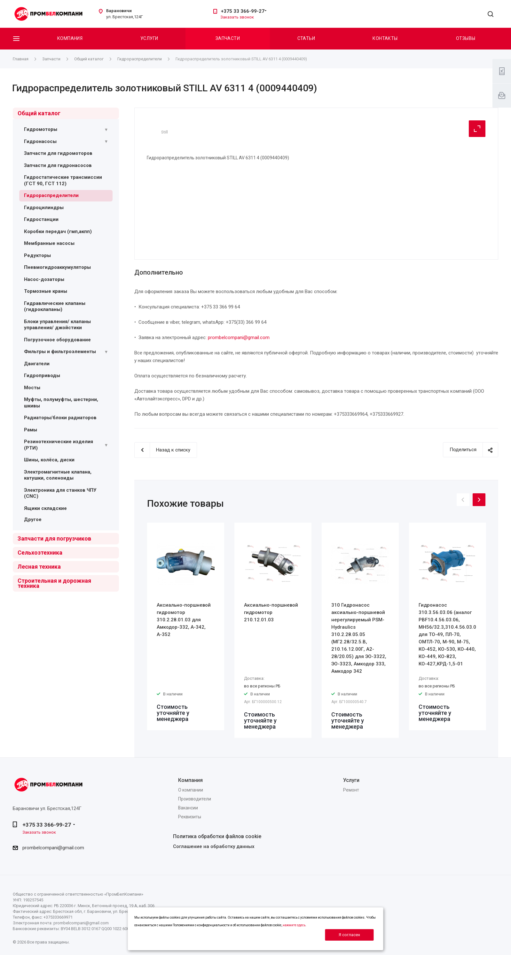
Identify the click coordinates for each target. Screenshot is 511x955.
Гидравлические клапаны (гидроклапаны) (54, 306)
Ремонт (351, 789)
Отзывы (466, 38)
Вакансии (188, 807)
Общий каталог (39, 113)
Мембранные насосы (49, 243)
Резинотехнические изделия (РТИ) (58, 445)
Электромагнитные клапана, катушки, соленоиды (57, 475)
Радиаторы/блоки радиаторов (60, 418)
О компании (190, 789)
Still (164, 132)
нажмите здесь (294, 925)
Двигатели (37, 364)
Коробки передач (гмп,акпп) (58, 231)
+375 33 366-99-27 (242, 11)
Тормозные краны (45, 291)
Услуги (149, 38)
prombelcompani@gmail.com (239, 337)
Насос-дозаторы (44, 279)
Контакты (385, 38)
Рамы (30, 430)
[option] (185, 626)
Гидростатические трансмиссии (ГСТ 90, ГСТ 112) (63, 180)
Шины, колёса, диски (49, 460)
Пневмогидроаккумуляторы (57, 267)
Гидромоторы (40, 129)
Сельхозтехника (40, 552)
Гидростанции (41, 219)
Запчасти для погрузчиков (54, 538)
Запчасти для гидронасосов (58, 165)
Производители (194, 798)
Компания (70, 38)
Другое (33, 519)
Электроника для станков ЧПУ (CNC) (60, 493)
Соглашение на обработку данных (214, 846)
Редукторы (37, 255)
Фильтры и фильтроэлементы (60, 351)
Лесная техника (39, 566)
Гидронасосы (40, 141)
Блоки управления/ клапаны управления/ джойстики (57, 325)
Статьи (306, 38)
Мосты (32, 387)
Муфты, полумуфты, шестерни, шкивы (61, 403)
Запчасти (228, 38)
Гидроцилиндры (44, 207)
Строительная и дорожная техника (54, 583)
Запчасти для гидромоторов (58, 153)
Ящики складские (45, 508)
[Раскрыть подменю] (106, 129)
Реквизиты (189, 816)
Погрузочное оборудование (57, 340)
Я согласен (349, 934)
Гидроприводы (42, 375)
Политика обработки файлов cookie (217, 836)
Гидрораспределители (51, 195)
